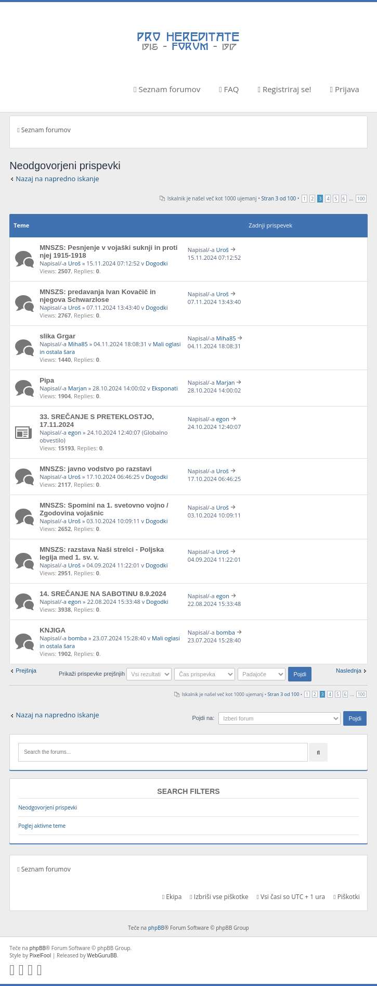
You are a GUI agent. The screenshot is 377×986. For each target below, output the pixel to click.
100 (361, 198)
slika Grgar (57, 336)
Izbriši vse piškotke (219, 896)
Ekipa (172, 896)
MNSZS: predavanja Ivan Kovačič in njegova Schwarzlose (98, 296)
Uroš (74, 263)
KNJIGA (53, 630)
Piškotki (346, 896)
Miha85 (78, 344)
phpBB (156, 927)
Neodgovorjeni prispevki (47, 807)
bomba (77, 638)
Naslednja (348, 670)
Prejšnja (26, 670)
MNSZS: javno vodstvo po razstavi (95, 469)
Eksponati (165, 388)
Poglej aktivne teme (42, 825)
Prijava (344, 89)
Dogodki (156, 263)
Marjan (77, 388)
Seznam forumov (167, 89)
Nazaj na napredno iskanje (57, 178)
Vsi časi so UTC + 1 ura (290, 896)
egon (75, 432)
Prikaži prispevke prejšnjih (115, 674)
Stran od (278, 198)
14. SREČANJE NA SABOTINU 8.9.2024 (103, 594)
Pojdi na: (203, 718)
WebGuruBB (102, 955)
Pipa (47, 380)
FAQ (229, 89)
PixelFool (40, 955)
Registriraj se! (284, 89)
